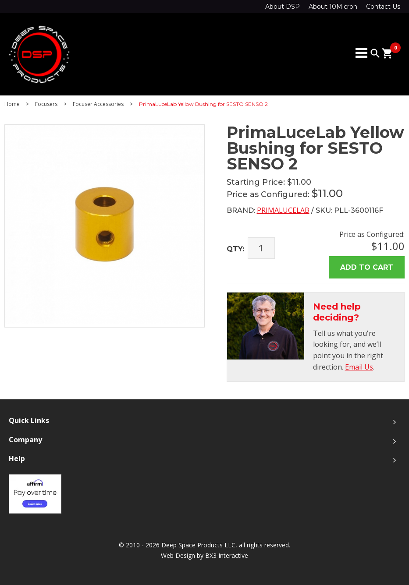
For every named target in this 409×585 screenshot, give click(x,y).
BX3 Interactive (226, 555)
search (375, 53)
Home (12, 104)
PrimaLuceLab (283, 210)
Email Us (359, 367)
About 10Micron (333, 7)
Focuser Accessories (98, 104)
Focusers (46, 104)
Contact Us (383, 7)
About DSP (282, 7)
